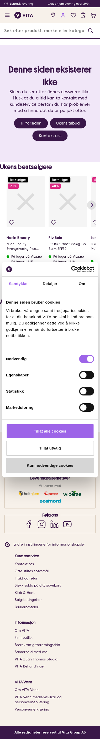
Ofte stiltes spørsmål (32, 571)
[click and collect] (83, 15)
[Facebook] (28, 524)
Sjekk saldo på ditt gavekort (38, 585)
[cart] (93, 15)
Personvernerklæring (32, 709)
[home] (24, 15)
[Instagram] (41, 524)
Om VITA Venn (27, 690)
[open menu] (7, 15)
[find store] (53, 15)
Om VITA (22, 630)
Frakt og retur (26, 578)
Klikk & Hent (25, 593)
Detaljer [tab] (50, 283)
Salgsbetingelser (28, 600)
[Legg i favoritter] (12, 222)
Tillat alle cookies (50, 431)
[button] (90, 31)
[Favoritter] (73, 15)
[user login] (63, 15)
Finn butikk (24, 638)
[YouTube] (67, 524)
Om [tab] (82, 283)
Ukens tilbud (68, 123)
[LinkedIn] (54, 524)
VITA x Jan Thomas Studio (36, 659)
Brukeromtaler (26, 607)
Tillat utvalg (50, 448)
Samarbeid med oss (31, 652)
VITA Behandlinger (30, 666)
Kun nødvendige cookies (50, 465)
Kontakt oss (50, 135)
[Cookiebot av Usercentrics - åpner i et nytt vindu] (71, 269)
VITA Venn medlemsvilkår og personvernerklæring (38, 699)
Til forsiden (30, 123)
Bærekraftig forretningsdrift (37, 645)
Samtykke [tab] (18, 283)
